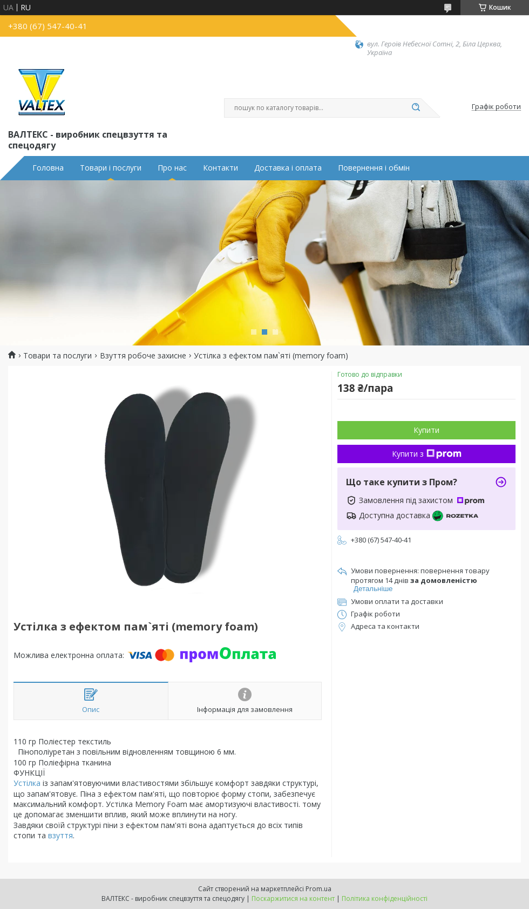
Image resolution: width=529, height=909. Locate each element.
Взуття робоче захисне (143, 356)
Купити (426, 430)
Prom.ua (318, 888)
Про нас (172, 168)
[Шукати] (415, 108)
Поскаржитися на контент (293, 898)
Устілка (26, 783)
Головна (48, 168)
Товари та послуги (57, 356)
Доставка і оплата (288, 168)
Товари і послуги (110, 168)
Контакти (220, 168)
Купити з (427, 454)
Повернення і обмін (374, 168)
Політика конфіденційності (385, 898)
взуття (60, 835)
